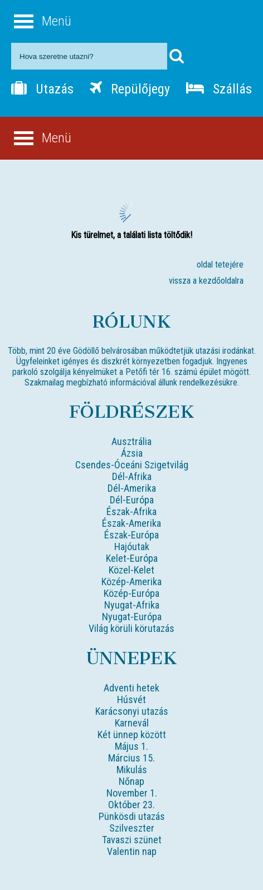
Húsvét (131, 699)
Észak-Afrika (131, 511)
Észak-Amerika (131, 523)
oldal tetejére (220, 264)
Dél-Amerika (132, 488)
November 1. (131, 793)
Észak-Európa (131, 535)
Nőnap (131, 781)
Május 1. (131, 746)
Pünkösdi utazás (132, 816)
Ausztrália (131, 441)
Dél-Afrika (132, 476)
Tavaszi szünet (132, 840)
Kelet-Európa (132, 558)
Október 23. (131, 804)
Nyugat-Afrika (131, 605)
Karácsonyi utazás (131, 711)
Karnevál (132, 723)
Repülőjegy (130, 89)
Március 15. (131, 758)
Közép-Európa (131, 593)
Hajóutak (131, 546)
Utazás (42, 89)
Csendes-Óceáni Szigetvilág (131, 465)
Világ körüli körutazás (131, 628)
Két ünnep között (132, 734)
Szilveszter (131, 828)
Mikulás (131, 769)
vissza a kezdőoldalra (206, 280)
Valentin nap (132, 851)
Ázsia (132, 453)
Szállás (219, 89)
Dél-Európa (132, 500)
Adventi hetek (131, 688)
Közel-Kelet (131, 570)
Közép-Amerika (131, 581)
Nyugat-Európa (132, 616)
